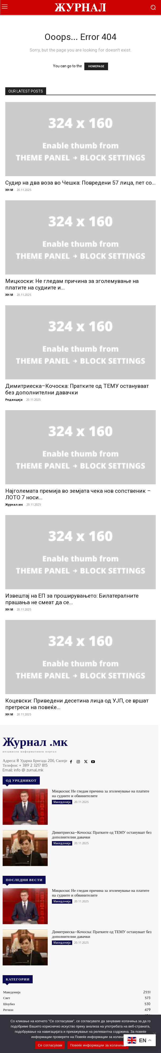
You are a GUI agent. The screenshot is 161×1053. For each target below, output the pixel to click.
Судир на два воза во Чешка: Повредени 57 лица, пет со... (80, 183)
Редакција (14, 399)
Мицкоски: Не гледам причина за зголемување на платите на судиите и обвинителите (100, 793)
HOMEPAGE (96, 66)
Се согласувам (50, 1045)
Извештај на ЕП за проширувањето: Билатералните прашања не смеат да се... (72, 599)
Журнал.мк (14, 504)
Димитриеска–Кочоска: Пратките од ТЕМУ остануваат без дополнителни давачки (77, 389)
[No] (154, 1033)
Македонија (62, 802)
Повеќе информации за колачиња (98, 1045)
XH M (9, 190)
